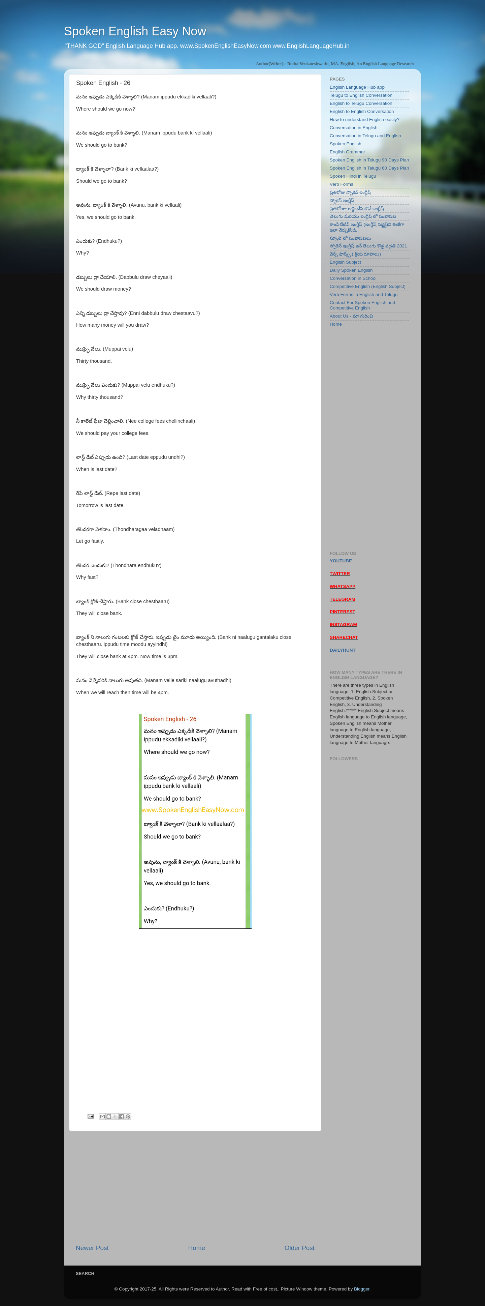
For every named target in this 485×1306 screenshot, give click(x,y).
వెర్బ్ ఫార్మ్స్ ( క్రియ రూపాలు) (355, 254)
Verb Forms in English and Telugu (364, 294)
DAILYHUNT (343, 650)
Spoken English (345, 143)
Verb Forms (341, 184)
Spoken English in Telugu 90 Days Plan (369, 159)
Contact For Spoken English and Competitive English (362, 305)
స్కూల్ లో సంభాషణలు (350, 238)
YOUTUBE (341, 560)
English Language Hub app (357, 87)
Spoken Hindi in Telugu (353, 176)
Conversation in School (353, 278)
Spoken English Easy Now (135, 31)
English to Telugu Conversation (361, 103)
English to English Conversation (362, 111)
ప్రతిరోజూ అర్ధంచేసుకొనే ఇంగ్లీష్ (357, 208)
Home (196, 1247)
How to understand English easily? (364, 119)
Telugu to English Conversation (361, 95)
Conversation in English (354, 127)
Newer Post (92, 1247)
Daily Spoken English (351, 270)
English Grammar (347, 151)
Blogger (361, 1289)
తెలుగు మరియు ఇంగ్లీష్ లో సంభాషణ (363, 216)
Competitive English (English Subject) (368, 286)
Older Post (300, 1247)
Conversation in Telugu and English (365, 135)
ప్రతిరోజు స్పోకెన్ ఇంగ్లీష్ (350, 192)
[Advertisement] (195, 1187)
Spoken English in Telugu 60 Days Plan (369, 168)
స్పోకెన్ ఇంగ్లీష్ (342, 200)
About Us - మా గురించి (351, 316)
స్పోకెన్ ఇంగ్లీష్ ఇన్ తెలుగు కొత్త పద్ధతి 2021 (368, 245)
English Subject (345, 262)
